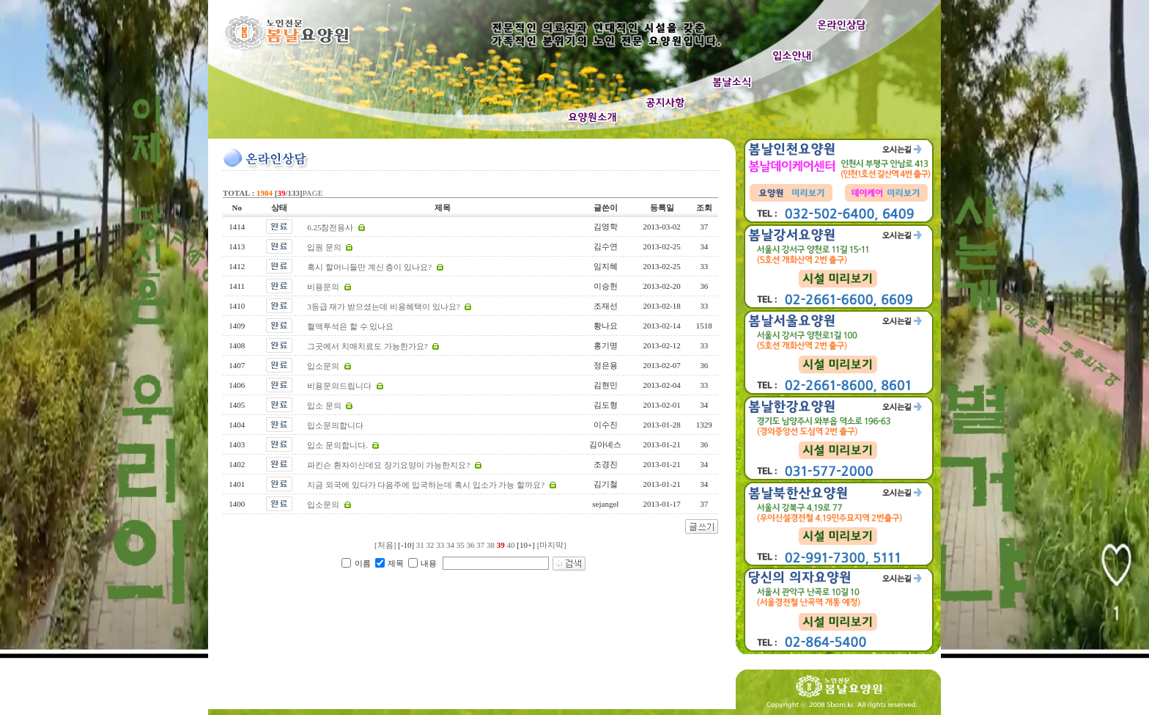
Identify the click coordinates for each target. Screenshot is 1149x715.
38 (491, 544)
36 (471, 544)
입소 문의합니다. (337, 445)
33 (440, 544)
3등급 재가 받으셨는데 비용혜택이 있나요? (383, 306)
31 (420, 544)
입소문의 (323, 366)
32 (430, 544)
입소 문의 (324, 405)
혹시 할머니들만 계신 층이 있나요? (369, 267)
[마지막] (551, 544)
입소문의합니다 (335, 425)
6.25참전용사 (330, 227)
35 (461, 544)
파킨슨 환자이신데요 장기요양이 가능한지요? (388, 465)
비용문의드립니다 (339, 385)
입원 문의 (324, 247)
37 (480, 544)
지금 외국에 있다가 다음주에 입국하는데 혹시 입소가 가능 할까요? (425, 484)
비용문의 (323, 286)
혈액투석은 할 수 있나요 (350, 326)
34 (450, 544)
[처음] (385, 544)
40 (511, 544)
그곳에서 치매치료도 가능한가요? (367, 346)
